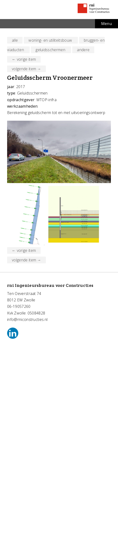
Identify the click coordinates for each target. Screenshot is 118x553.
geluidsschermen (51, 49)
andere (83, 49)
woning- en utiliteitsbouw (50, 40)
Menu (106, 23)
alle (15, 40)
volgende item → (26, 68)
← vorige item (24, 59)
